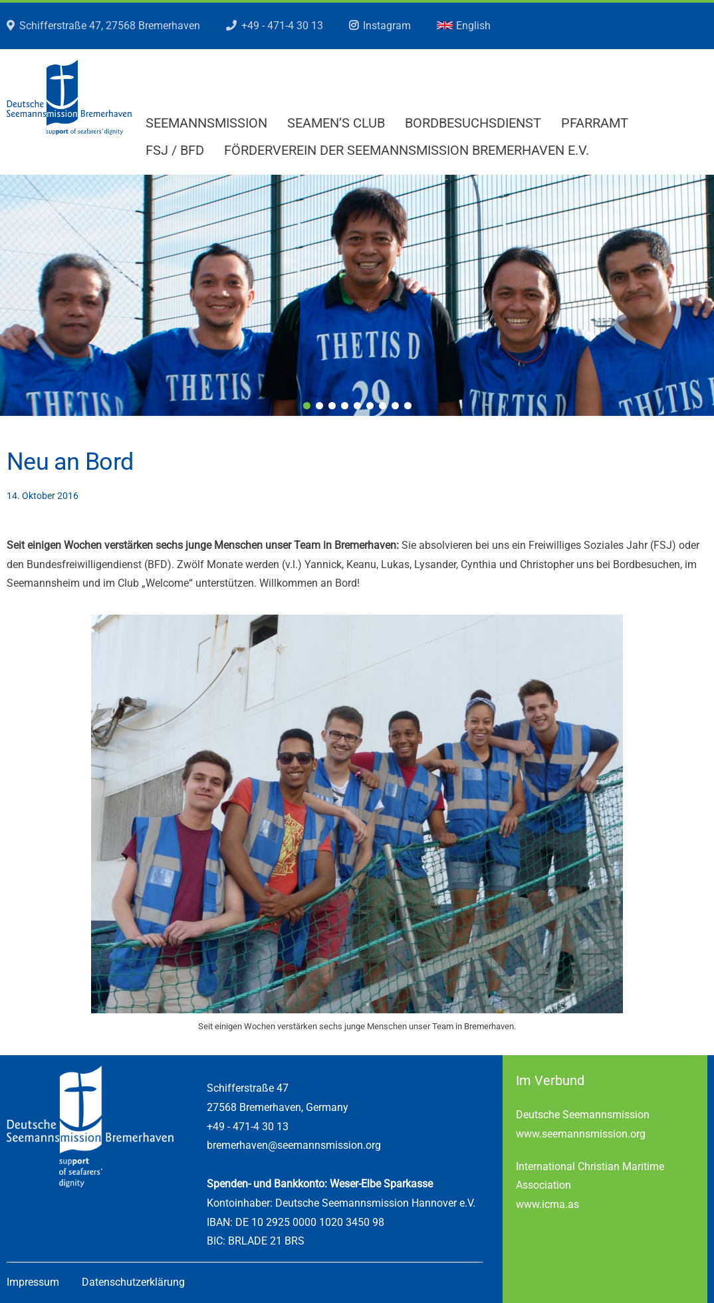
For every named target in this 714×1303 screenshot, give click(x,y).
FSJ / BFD (175, 150)
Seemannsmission (206, 123)
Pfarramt (594, 123)
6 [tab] (370, 405)
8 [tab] (395, 405)
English (464, 25)
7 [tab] (382, 405)
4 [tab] (344, 405)
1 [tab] (306, 405)
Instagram (387, 25)
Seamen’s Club (336, 123)
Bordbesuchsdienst (473, 123)
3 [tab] (332, 405)
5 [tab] (357, 405)
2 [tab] (319, 405)
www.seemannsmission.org (581, 1134)
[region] (357, 296)
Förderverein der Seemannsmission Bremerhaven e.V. (406, 150)
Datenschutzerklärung (133, 1282)
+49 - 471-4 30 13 (282, 25)
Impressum (33, 1282)
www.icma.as (547, 1204)
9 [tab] (408, 405)
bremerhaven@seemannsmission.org (294, 1145)
